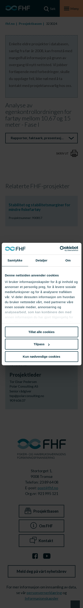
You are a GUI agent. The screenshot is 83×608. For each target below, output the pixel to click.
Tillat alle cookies (42, 332)
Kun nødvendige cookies (41, 356)
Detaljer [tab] (42, 260)
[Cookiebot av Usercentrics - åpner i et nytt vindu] (59, 248)
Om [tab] (68, 260)
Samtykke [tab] (14, 260)
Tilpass (42, 344)
